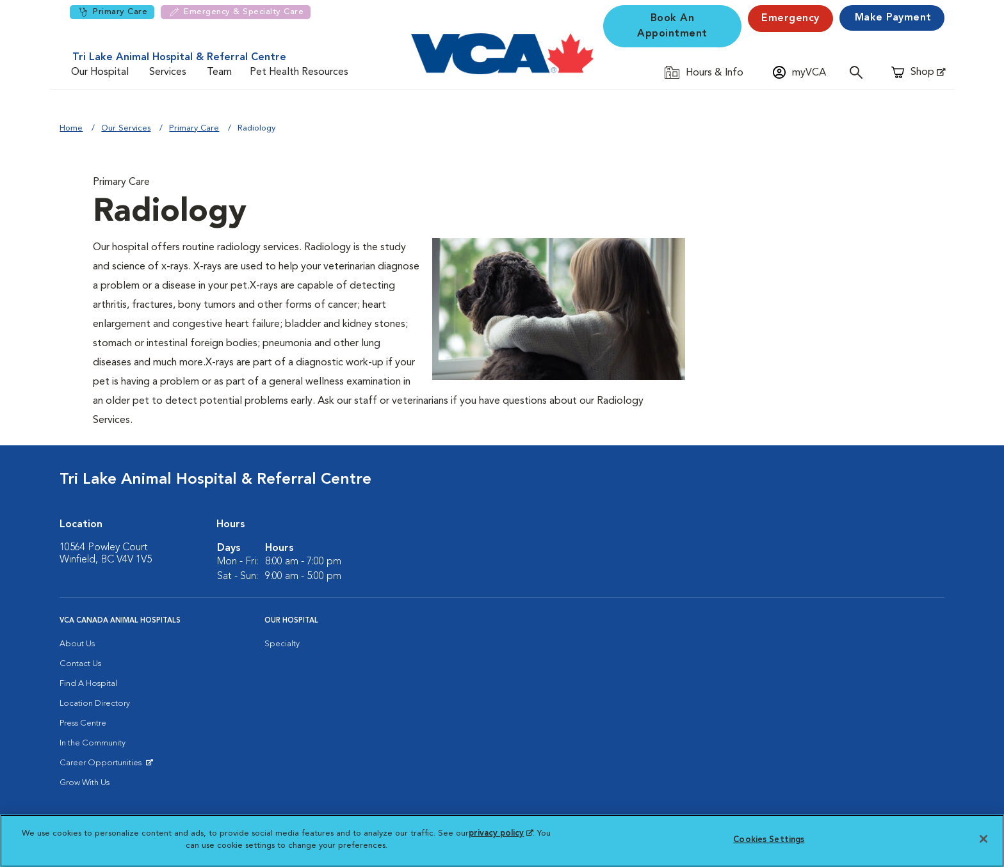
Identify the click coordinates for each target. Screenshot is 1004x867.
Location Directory (95, 703)
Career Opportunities (103, 766)
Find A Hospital (88, 684)
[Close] (983, 839)
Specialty (282, 644)
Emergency (790, 18)
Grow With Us (84, 783)
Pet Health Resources (299, 72)
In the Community (92, 743)
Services (167, 72)
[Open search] (859, 72)
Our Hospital (100, 72)
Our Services (125, 128)
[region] (502, 841)
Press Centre (83, 723)
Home (71, 128)
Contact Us (80, 664)
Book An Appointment (672, 26)
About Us (77, 644)
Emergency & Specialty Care (236, 12)
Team (219, 72)
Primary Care (112, 12)
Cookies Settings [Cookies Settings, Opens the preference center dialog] (768, 840)
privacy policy (501, 833)
